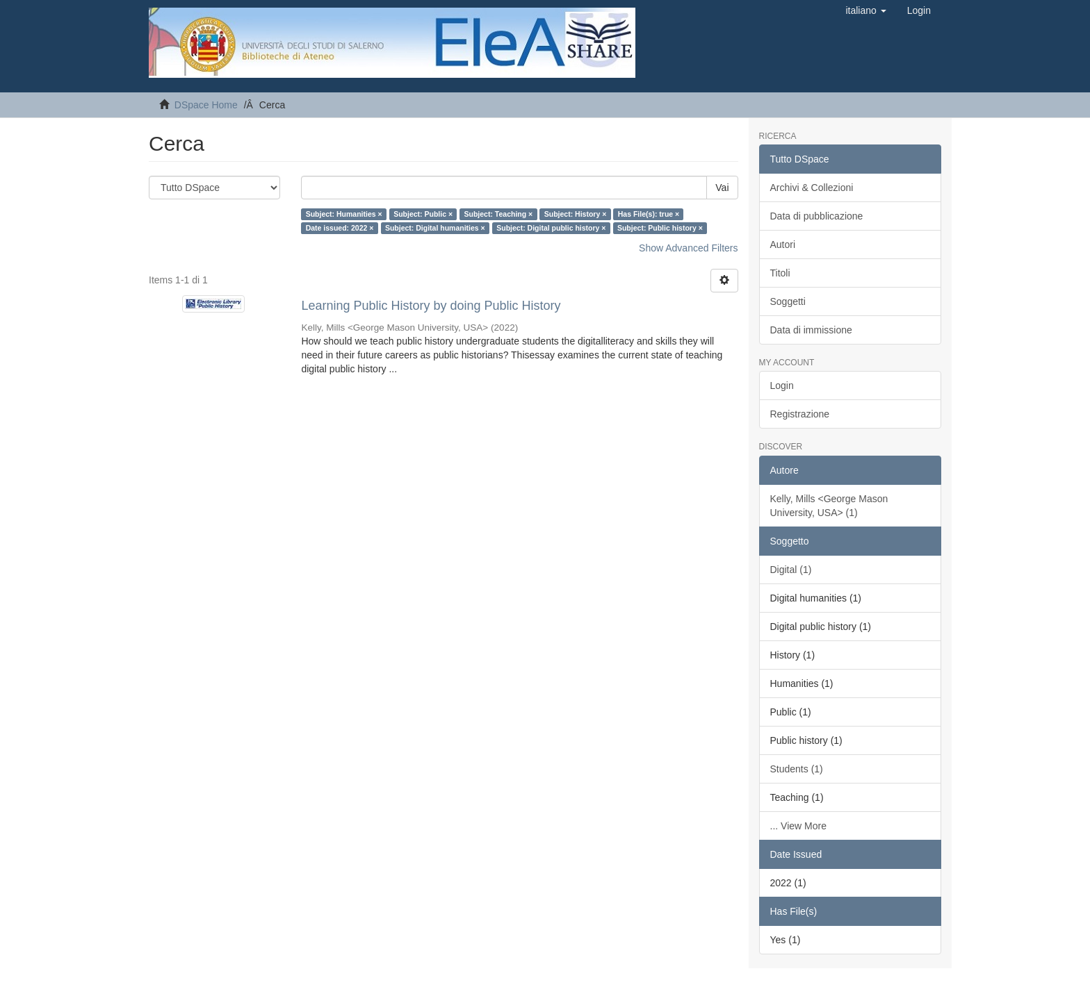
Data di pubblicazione (816, 216)
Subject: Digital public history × (550, 228)
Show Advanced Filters (688, 248)
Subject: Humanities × (344, 214)
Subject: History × (575, 214)
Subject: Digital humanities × (435, 228)
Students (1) (796, 768)
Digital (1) (791, 569)
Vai (722, 187)
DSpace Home (206, 104)
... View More (798, 825)
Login (782, 385)
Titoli (780, 273)
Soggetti (788, 301)
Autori (783, 244)
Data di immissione (811, 329)
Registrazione (800, 414)
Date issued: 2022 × (340, 228)
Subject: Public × (423, 214)
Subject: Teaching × (498, 214)
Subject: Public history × (660, 228)
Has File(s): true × (648, 214)
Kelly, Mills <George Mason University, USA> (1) (829, 505)
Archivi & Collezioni (812, 187)
